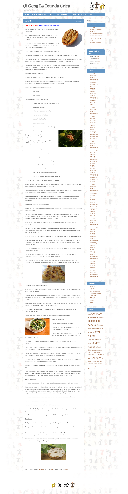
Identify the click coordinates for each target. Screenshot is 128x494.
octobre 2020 (93, 149)
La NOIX (28, 21)
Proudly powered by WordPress (55, 490)
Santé (91, 302)
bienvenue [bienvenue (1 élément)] (100, 325)
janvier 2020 (93, 158)
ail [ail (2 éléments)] (89, 317)
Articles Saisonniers (95, 291)
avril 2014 (92, 249)
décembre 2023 (94, 113)
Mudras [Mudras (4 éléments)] (96, 343)
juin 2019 (92, 165)
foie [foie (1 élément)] (88, 332)
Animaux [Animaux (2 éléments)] (96, 317)
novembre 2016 (94, 204)
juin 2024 (92, 106)
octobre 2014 (93, 242)
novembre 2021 (94, 136)
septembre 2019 (94, 163)
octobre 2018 (93, 177)
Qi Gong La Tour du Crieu (46, 6)
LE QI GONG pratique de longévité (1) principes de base (96, 35)
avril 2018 (92, 184)
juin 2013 (92, 265)
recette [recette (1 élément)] (89, 361)
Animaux (92, 290)
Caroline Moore (76, 490)
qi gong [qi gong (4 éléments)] (97, 357)
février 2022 (93, 131)
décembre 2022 (94, 124)
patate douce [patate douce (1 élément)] (90, 352)
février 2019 (93, 170)
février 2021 (93, 143)
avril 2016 (92, 217)
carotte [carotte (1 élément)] (89, 328)
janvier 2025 (93, 95)
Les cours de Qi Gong (39, 14)
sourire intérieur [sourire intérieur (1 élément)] (91, 366)
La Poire (26, 477)
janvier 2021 (93, 145)
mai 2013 (92, 267)
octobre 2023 (93, 115)
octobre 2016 (93, 206)
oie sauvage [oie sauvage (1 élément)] (94, 350)
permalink (65, 469)
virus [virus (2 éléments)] (89, 369)
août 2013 (92, 261)
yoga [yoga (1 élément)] (93, 368)
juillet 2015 (92, 229)
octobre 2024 (93, 100)
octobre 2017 (93, 193)
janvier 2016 (93, 222)
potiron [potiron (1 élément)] (98, 352)
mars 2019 (92, 168)
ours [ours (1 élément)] (101, 350)
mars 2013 (92, 270)
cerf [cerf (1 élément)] (92, 328)
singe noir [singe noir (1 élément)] (100, 363)
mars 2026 (92, 73)
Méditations (93, 299)
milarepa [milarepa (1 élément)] (89, 343)
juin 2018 (92, 181)
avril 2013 (92, 269)
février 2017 (93, 201)
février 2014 (93, 253)
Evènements (93, 295)
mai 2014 (92, 247)
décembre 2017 (94, 190)
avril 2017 (92, 199)
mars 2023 (92, 118)
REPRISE (92, 31)
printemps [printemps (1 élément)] (90, 354)
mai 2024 (92, 107)
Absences (92, 286)
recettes (92, 300)
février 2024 (93, 109)
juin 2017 (92, 197)
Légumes (41, 469)
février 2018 (93, 186)
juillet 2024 (92, 104)
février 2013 (93, 272)
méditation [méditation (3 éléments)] (93, 347)
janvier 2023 (93, 122)
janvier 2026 (93, 77)
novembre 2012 (94, 276)
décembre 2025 (94, 79)
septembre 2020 (94, 150)
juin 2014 (92, 245)
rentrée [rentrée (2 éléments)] (93, 361)
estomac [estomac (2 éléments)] (100, 328)
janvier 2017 (93, 202)
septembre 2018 (94, 179)
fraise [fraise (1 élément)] (91, 332)
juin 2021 (92, 142)
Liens (90, 14)
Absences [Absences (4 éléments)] (96, 313)
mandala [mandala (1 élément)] (99, 339)
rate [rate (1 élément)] (102, 358)
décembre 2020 (94, 147)
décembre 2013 (94, 256)
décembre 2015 (94, 224)
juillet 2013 (92, 263)
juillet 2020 (92, 154)
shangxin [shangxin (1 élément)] (95, 363)
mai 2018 (92, 183)
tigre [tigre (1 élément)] (96, 366)
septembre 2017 (94, 195)
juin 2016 (92, 213)
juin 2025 (92, 90)
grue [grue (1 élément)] (93, 332)
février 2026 (93, 75)
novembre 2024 (94, 99)
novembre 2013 (94, 258)
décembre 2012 (94, 274)
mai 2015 (92, 231)
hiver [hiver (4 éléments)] (97, 331)
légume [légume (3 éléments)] (91, 336)
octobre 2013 (93, 260)
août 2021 (92, 140)
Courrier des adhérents (96, 293)
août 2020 (92, 152)
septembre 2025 (94, 84)
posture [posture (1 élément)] (95, 352)
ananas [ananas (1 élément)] (91, 317)
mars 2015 (92, 235)
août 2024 (92, 102)
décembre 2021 (94, 134)
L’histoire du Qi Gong (78, 14)
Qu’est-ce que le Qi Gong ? (59, 14)
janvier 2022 (93, 133)
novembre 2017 (94, 192)
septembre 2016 (94, 208)
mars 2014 (92, 251)
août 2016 (92, 210)
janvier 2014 (93, 254)
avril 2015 (92, 233)
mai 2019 (92, 167)
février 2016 (93, 220)
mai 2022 (92, 127)
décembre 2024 (94, 97)
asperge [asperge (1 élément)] (102, 317)
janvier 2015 (93, 238)
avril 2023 (92, 116)
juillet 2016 (92, 211)
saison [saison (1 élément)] (98, 361)
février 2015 (93, 236)
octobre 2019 (93, 161)
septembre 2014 (94, 244)
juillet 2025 (92, 88)
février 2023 (93, 120)
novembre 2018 (94, 176)
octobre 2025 (93, 82)
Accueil (27, 14)
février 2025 (93, 93)
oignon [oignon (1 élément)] (98, 350)
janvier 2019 (93, 172)
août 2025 (92, 86)
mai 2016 (92, 215)
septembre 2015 (94, 227)
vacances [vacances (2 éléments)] (100, 366)
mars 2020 (92, 156)
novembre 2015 (94, 226)
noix (52, 469)
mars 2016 (92, 218)
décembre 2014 (94, 240)
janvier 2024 (93, 111)
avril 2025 (92, 91)
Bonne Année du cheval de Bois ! (73, 477)
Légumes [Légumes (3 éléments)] (92, 339)
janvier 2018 (93, 188)
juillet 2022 (92, 125)
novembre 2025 (94, 81)
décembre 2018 (94, 174)
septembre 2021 (94, 138)
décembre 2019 (94, 159)
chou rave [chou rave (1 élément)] (95, 328)
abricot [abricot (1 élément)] (89, 314)
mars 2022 (92, 129)
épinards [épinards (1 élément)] (96, 368)
